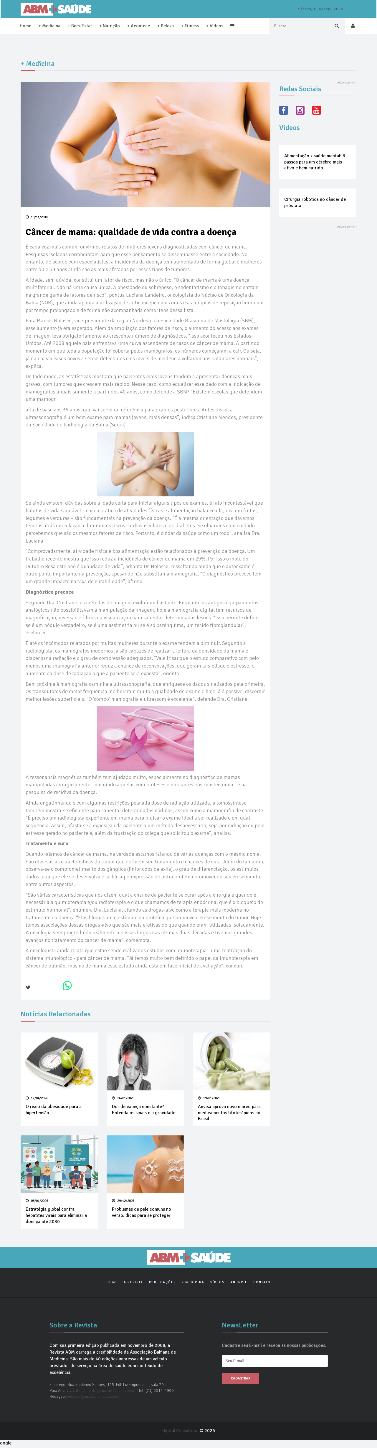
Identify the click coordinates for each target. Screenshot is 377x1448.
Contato (262, 1283)
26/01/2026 (123, 1098)
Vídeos (217, 1283)
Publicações (162, 1283)
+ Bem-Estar (79, 26)
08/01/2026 (37, 1201)
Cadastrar (240, 1380)
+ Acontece (139, 26)
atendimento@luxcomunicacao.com (106, 1391)
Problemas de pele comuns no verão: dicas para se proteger (141, 1213)
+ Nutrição (109, 26)
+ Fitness (190, 26)
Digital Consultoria (180, 1432)
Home (25, 26)
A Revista (133, 1283)
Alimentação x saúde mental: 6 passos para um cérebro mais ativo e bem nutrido (314, 162)
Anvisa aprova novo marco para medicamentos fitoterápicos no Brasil (229, 1113)
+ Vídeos (215, 26)
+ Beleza (166, 26)
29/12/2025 (123, 1201)
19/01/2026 (209, 1098)
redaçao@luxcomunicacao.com (94, 1397)
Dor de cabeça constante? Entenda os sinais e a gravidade (143, 1110)
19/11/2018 (37, 217)
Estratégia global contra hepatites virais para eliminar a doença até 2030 (56, 1216)
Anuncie (238, 1283)
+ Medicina (49, 26)
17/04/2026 (37, 1098)
